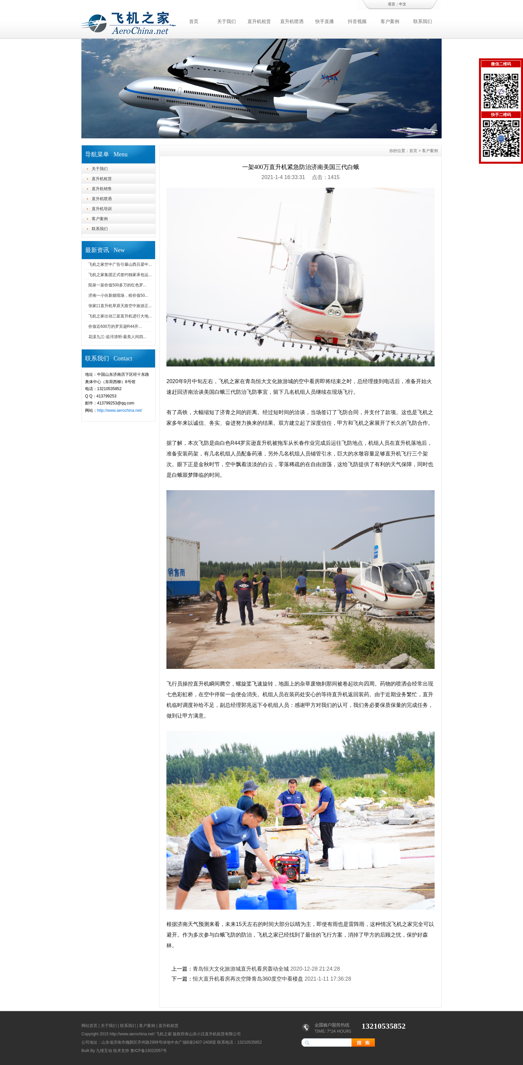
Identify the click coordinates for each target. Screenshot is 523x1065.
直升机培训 (102, 208)
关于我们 (226, 21)
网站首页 (89, 1025)
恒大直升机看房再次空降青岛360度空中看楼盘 (248, 979)
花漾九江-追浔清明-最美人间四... (117, 336)
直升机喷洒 (292, 21)
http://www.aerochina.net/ (119, 410)
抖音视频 (357, 21)
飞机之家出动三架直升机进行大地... (120, 316)
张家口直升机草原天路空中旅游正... (120, 305)
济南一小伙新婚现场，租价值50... (118, 295)
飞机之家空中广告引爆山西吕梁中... (120, 264)
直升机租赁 (259, 21)
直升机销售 (102, 188)
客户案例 (390, 21)
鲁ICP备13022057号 (148, 1050)
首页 (193, 21)
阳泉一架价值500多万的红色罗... (117, 285)
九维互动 (104, 1050)
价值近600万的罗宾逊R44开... (115, 326)
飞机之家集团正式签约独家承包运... (120, 274)
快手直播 (324, 21)
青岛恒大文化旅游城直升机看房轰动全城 (241, 969)
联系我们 (422, 21)
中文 (402, 4)
